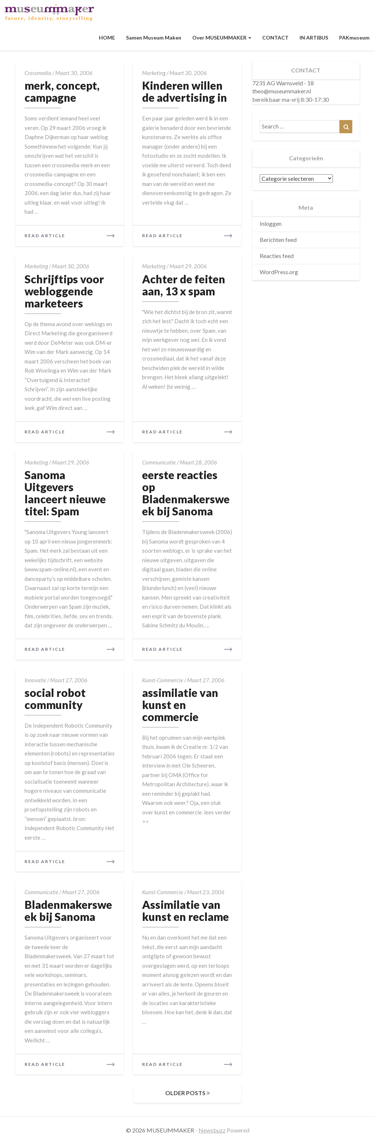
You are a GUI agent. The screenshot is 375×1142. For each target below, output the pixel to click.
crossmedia (38, 73)
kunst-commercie (162, 680)
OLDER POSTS (187, 1092)
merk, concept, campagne (62, 91)
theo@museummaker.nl (281, 90)
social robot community (55, 698)
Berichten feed (278, 239)
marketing (154, 73)
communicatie (159, 462)
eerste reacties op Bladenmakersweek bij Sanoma (186, 493)
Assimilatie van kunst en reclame (185, 910)
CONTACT (275, 37)
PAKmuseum (354, 37)
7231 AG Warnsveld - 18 (283, 82)
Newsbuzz (212, 1130)
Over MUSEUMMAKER (221, 37)
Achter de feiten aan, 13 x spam (183, 285)
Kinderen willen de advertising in (184, 91)
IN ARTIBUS (314, 37)
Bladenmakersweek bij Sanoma (68, 910)
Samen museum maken (153, 37)
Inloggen (271, 223)
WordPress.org (279, 271)
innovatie (35, 680)
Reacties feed (277, 255)
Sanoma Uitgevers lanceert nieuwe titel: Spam (65, 493)
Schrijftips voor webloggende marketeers (64, 291)
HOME (107, 37)
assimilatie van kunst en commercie (180, 704)
